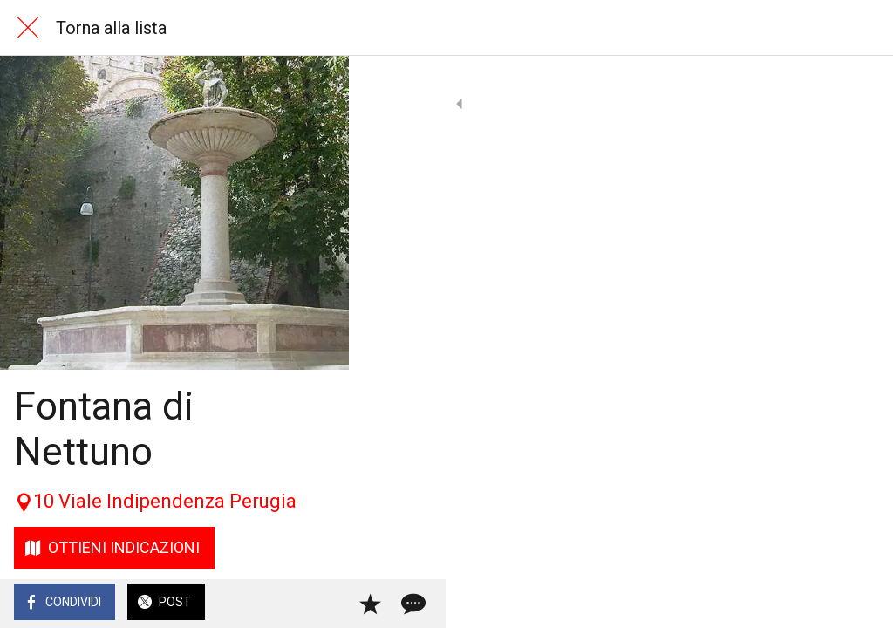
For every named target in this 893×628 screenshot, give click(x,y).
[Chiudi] (27, 27)
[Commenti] (858, 604)
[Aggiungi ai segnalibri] (816, 604)
